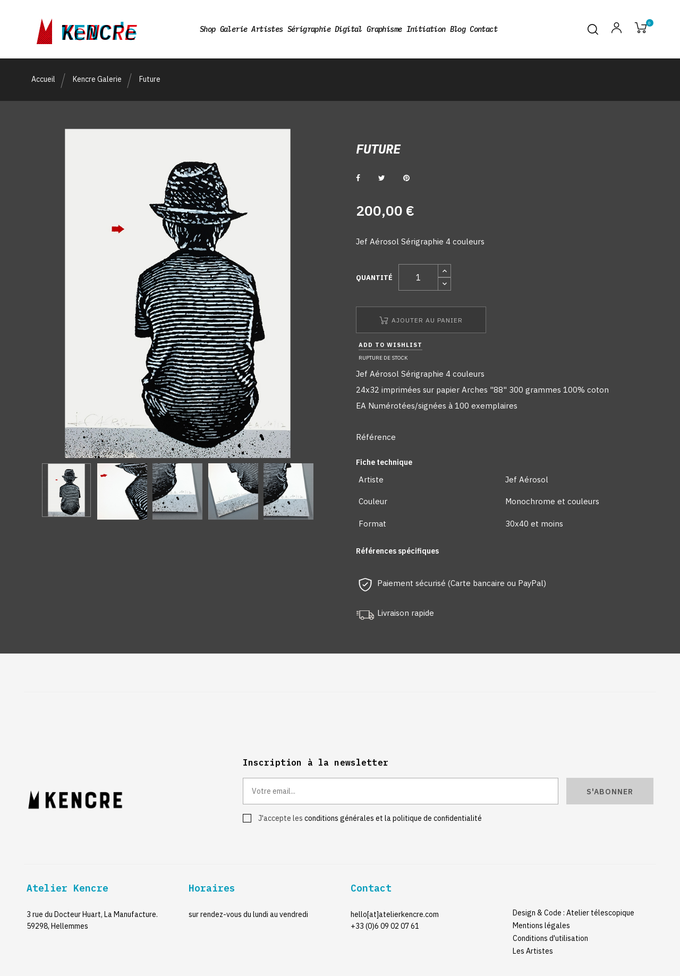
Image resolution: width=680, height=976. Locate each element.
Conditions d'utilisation (550, 938)
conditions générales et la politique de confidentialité (393, 818)
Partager (358, 178)
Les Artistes (533, 951)
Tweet (381, 178)
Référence (376, 437)
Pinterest (406, 178)
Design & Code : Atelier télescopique (573, 913)
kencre (99, 29)
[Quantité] (418, 277)
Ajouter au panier (421, 320)
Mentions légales (541, 925)
